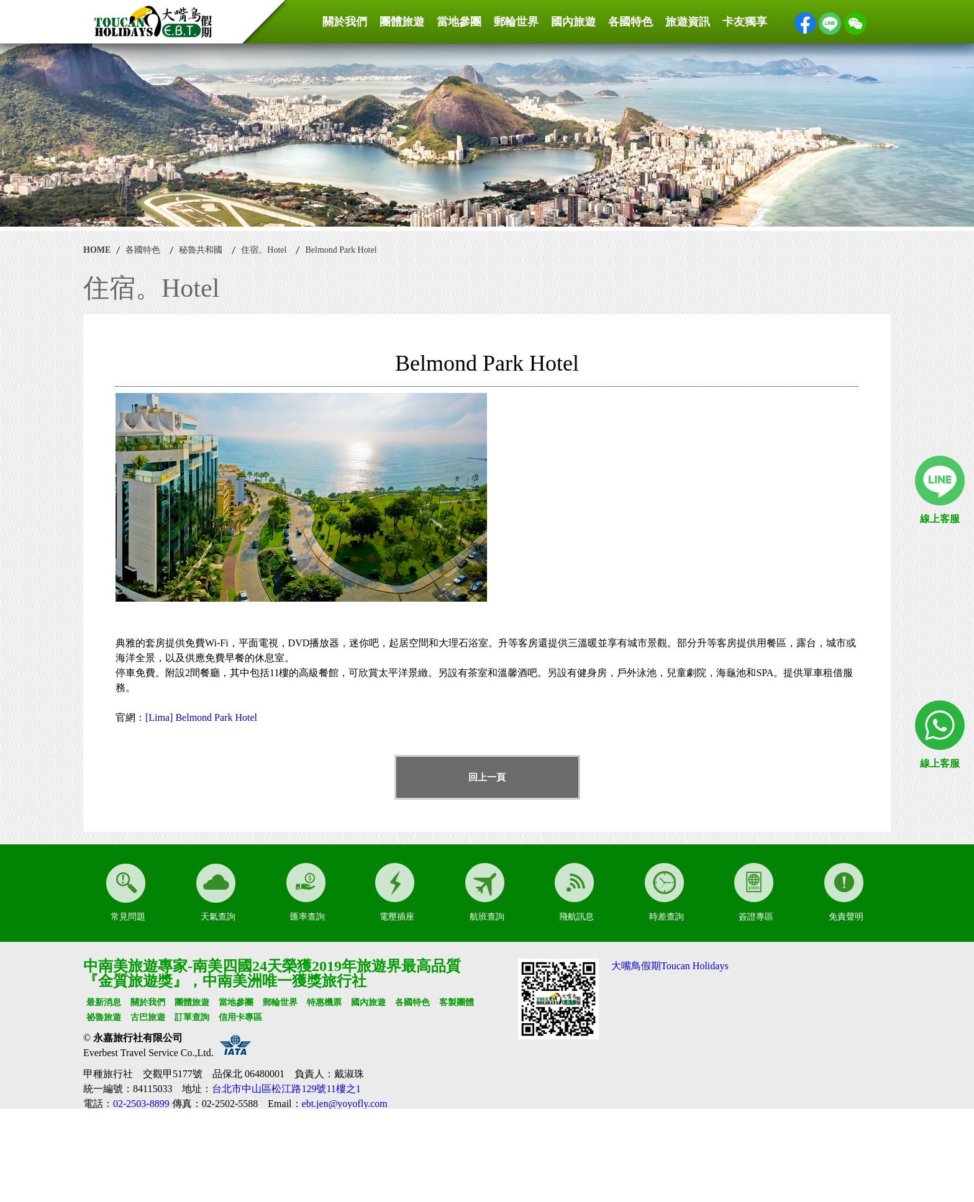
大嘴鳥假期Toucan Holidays (670, 965)
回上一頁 (487, 777)
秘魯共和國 (200, 250)
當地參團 (459, 22)
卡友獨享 (744, 22)
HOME (97, 250)
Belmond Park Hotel (340, 250)
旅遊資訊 (687, 22)
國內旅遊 (573, 22)
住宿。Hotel (263, 250)
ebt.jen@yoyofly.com (345, 1103)
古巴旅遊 (147, 1017)
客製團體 (456, 1002)
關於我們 (344, 22)
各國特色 (630, 22)
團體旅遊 (402, 22)
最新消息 (103, 1002)
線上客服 (940, 518)
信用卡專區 (240, 1017)
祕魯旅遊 (103, 1017)
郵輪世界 (516, 22)
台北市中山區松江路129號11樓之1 (286, 1088)
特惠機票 (324, 1002)
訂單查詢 (192, 1017)
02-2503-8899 (141, 1103)
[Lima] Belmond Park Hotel (201, 717)
